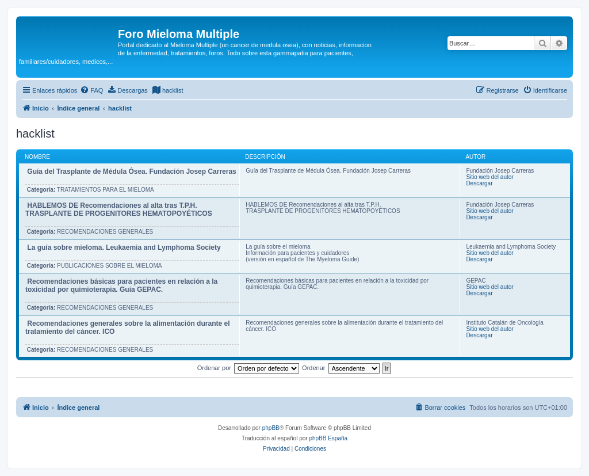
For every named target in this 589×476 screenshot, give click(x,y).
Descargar (479, 183)
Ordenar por (214, 367)
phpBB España (328, 438)
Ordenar (313, 367)
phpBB (271, 428)
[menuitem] (91, 90)
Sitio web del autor (489, 177)
